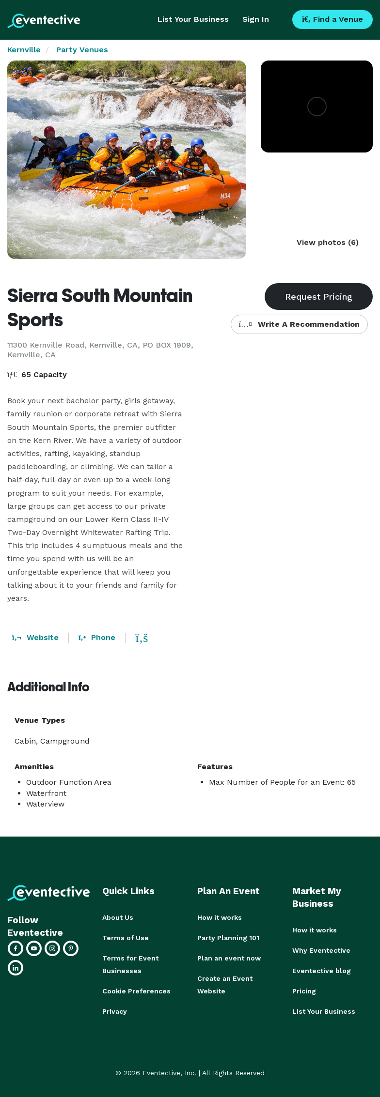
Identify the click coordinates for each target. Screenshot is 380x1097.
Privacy (114, 1011)
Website (35, 637)
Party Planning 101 (228, 938)
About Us (117, 917)
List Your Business (193, 19)
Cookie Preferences (136, 991)
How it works (219, 917)
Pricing (304, 991)
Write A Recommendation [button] (299, 324)
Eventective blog (321, 971)
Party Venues (82, 49)
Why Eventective (321, 950)
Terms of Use (125, 938)
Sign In (255, 19)
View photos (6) (328, 242)
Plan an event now (229, 958)
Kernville (24, 49)
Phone (97, 637)
